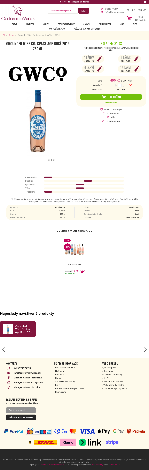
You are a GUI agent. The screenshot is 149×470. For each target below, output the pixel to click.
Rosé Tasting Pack (74, 264)
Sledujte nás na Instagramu (28, 382)
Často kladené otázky (65, 381)
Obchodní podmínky (112, 374)
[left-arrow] (3, 349)
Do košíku (111, 97)
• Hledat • (83, 10)
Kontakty (59, 374)
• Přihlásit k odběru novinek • (21, 417)
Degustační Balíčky (66, 24)
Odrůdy (45, 24)
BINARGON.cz (114, 464)
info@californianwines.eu (114, 12)
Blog (135, 24)
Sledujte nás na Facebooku (28, 377)
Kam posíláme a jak (57, 28)
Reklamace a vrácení (113, 381)
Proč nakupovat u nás (65, 367)
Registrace (108, 371)
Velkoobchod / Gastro (113, 385)
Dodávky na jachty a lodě (115, 388)
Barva (14, 24)
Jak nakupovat (110, 367)
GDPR (106, 378)
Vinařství (30, 24)
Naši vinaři (60, 371)
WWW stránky (97, 464)
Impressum (60, 392)
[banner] (18, 12)
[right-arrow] (145, 349)
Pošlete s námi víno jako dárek (87, 28)
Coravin (86, 24)
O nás (121, 24)
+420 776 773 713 (111, 9)
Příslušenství (105, 24)
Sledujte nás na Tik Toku (27, 387)
